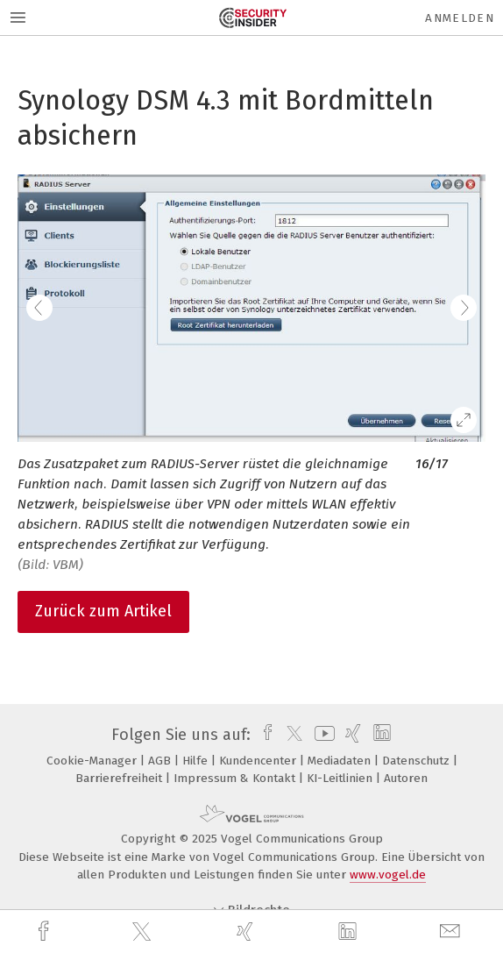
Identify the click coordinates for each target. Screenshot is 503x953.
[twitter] (144, 932)
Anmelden (459, 18)
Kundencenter (259, 760)
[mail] (452, 931)
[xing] (247, 931)
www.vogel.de (388, 874)
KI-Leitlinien (341, 778)
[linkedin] (350, 932)
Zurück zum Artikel (103, 611)
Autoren (406, 778)
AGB (161, 760)
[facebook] (46, 931)
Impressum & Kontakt (236, 778)
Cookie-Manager (93, 760)
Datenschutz (417, 760)
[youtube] (321, 734)
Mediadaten (341, 760)
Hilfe (196, 760)
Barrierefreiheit (120, 778)
